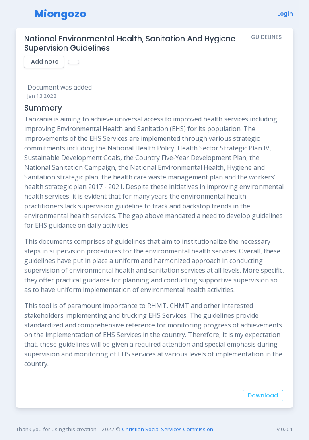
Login (285, 14)
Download (263, 395)
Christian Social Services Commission (167, 429)
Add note (44, 62)
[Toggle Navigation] (20, 14)
